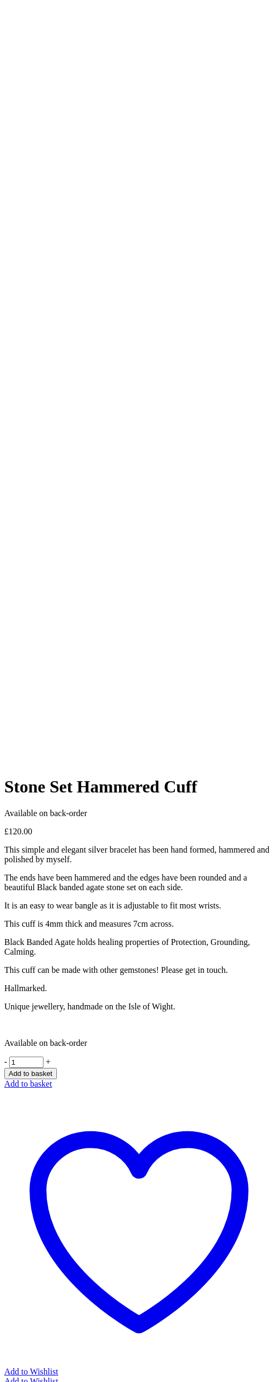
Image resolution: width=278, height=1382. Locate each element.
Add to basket (31, 1074)
